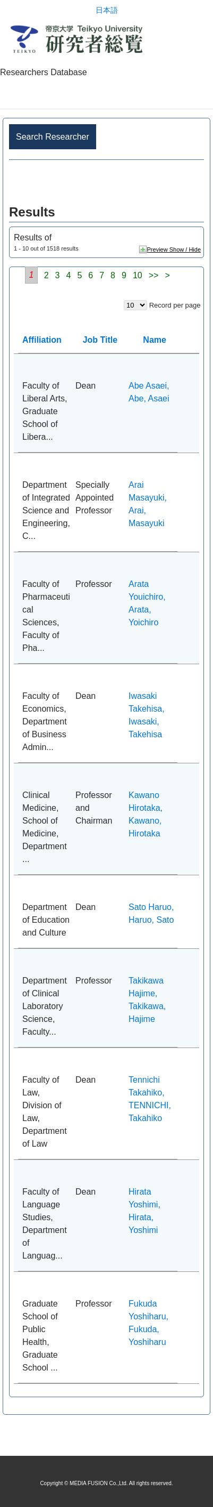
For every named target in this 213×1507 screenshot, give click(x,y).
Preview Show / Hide (174, 249)
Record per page (175, 305)
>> (154, 275)
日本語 (107, 10)
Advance (106, 182)
